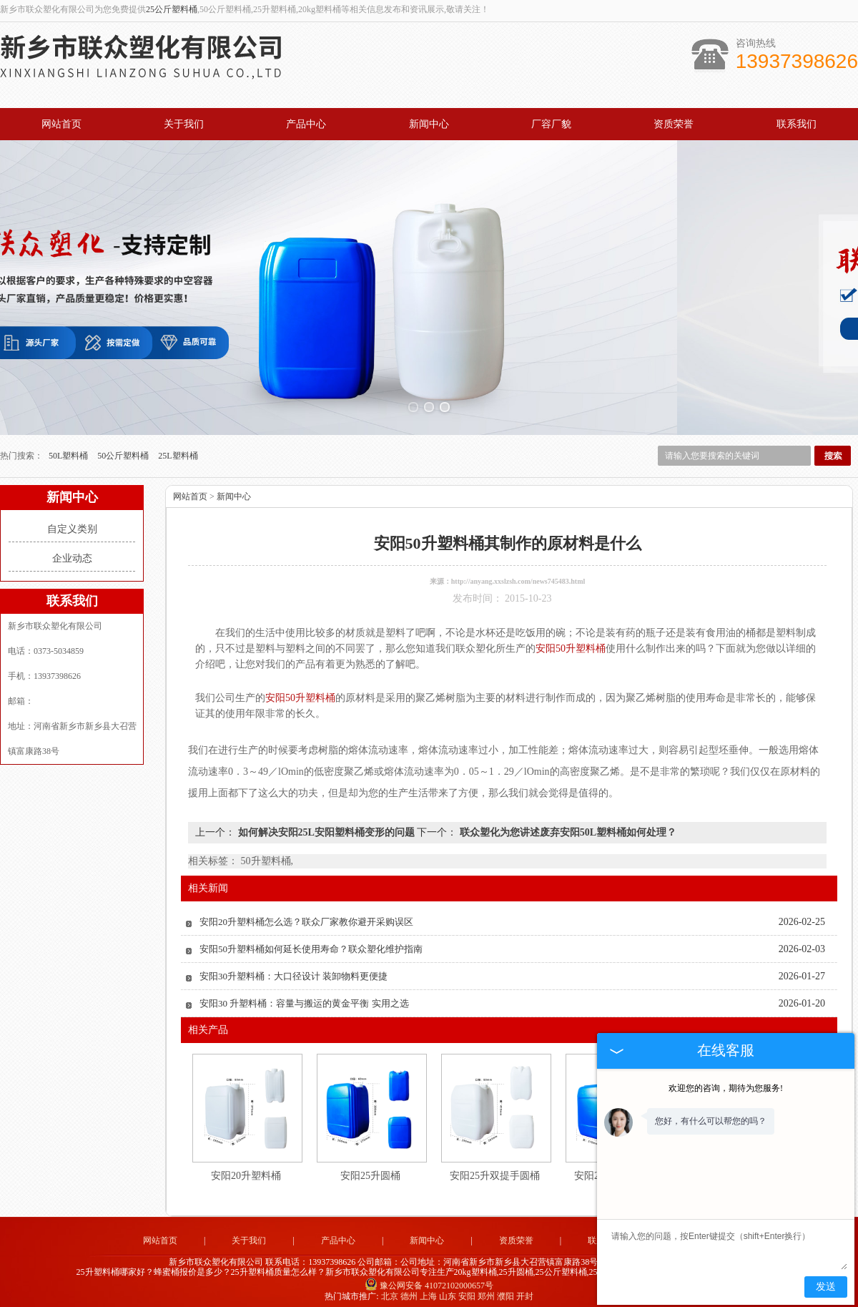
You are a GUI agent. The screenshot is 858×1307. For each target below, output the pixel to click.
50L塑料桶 (69, 450)
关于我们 (184, 124)
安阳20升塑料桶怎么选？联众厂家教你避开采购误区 (306, 916)
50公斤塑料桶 (124, 450)
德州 (409, 1291)
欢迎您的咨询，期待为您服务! (726, 1088)
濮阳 (505, 1291)
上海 (428, 1291)
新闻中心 (429, 124)
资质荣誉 (674, 124)
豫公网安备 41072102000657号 (429, 1280)
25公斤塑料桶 (171, 9)
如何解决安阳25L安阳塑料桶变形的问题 (326, 826)
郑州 (486, 1291)
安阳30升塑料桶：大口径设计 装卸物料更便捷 (293, 970)
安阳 (466, 1291)
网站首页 (61, 124)
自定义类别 (72, 523)
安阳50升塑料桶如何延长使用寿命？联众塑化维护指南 (311, 943)
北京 (389, 1291)
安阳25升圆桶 (370, 1170)
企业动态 (72, 552)
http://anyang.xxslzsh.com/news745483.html (518, 575)
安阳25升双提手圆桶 (495, 1170)
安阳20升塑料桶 (246, 1170)
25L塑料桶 (177, 450)
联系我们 (796, 124)
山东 (447, 1291)
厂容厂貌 (551, 124)
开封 (524, 1291)
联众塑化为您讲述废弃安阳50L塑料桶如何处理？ (566, 826)
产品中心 (306, 124)
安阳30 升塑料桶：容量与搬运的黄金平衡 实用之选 (304, 997)
